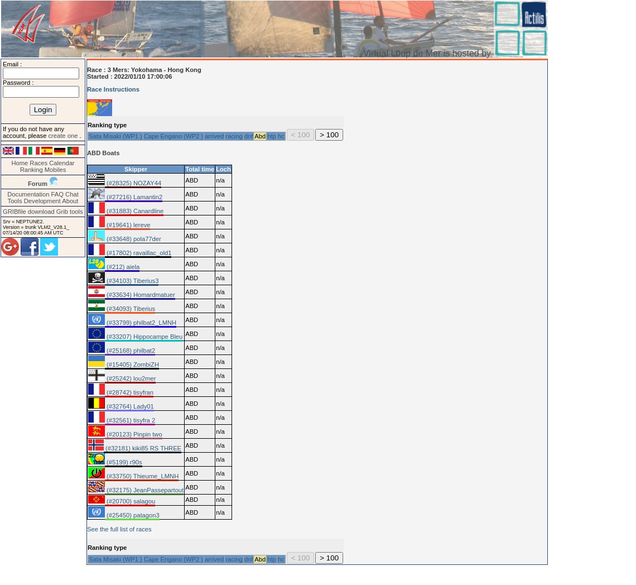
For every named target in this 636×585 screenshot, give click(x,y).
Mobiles (55, 169)
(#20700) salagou (130, 501)
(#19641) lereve (127, 225)
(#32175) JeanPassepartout (144, 490)
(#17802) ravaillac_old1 (138, 253)
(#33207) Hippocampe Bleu (143, 336)
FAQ (57, 194)
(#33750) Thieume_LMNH (142, 476)
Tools (15, 201)
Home (19, 163)
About (70, 201)
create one (63, 135)
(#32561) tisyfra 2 (130, 420)
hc (281, 136)
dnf (248, 136)
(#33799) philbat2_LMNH (140, 322)
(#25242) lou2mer (130, 378)
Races (38, 163)
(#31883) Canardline (134, 211)
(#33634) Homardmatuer (140, 294)
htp (271, 136)
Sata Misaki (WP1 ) (115, 136)
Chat (72, 194)
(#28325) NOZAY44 (133, 183)
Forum (37, 183)
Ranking (31, 169)
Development (42, 201)
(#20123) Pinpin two (133, 434)
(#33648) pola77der (133, 239)
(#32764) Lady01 (129, 406)
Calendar (61, 163)
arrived (214, 136)
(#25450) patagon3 (132, 515)
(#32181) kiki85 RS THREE (142, 448)
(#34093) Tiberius (130, 308)
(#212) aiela (122, 266)
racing (233, 136)
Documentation (28, 194)
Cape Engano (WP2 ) (173, 136)
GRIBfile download (29, 211)
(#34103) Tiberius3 (131, 280)
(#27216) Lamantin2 (133, 197)
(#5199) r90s (123, 462)
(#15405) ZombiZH (132, 364)
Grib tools (69, 211)
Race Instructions (113, 89)
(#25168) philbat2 (130, 350)
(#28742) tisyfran (129, 392)
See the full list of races (119, 529)
